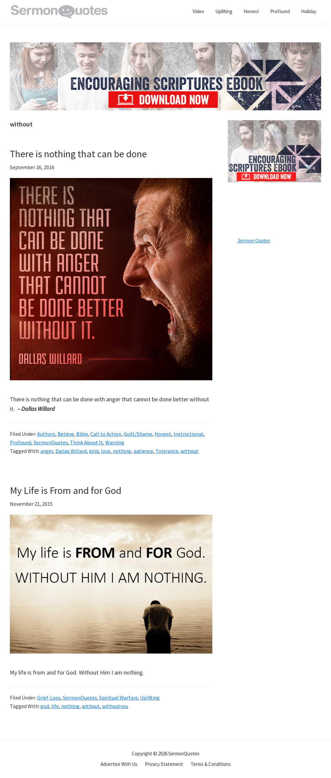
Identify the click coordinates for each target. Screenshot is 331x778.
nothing (122, 451)
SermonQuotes (51, 442)
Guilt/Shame (138, 434)
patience (143, 451)
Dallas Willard (71, 451)
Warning (114, 442)
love (105, 451)
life (55, 706)
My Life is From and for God (65, 490)
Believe (66, 434)
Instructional (188, 434)
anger (46, 451)
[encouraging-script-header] (165, 47)
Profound (20, 442)
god (44, 706)
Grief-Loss (48, 697)
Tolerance (166, 451)
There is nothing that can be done (78, 153)
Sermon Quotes (254, 240)
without (189, 451)
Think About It (86, 442)
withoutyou (115, 706)
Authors (46, 434)
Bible (82, 434)
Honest (162, 434)
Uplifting (150, 697)
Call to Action (105, 434)
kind (94, 451)
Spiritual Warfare (118, 697)
